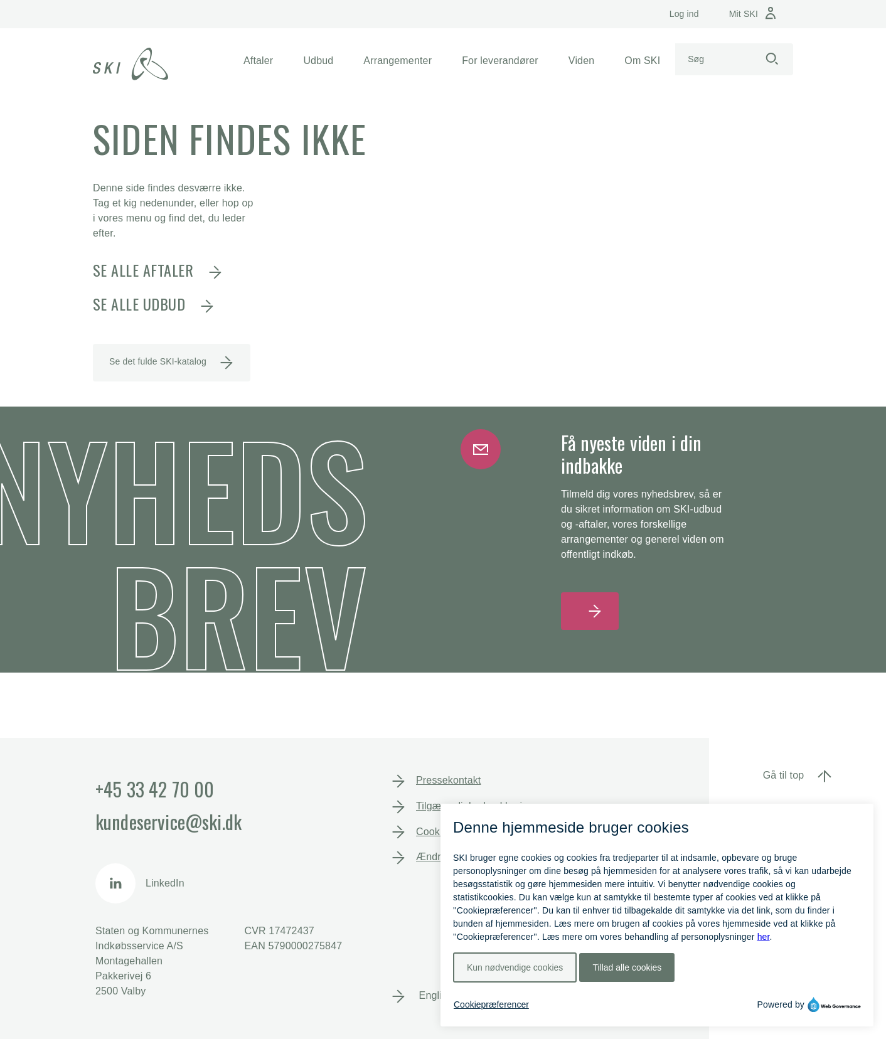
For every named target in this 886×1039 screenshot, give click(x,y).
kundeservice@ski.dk (168, 821)
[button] (258, 60)
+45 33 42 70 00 (154, 789)
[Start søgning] (771, 59)
